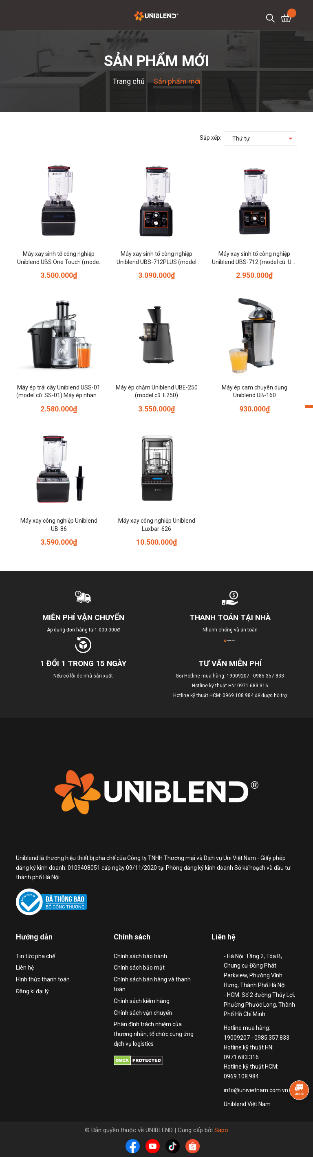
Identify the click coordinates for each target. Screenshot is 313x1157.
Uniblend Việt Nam (247, 1104)
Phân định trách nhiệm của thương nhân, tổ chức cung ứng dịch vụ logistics (154, 1034)
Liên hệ (25, 967)
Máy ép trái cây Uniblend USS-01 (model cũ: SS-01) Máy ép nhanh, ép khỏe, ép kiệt (58, 395)
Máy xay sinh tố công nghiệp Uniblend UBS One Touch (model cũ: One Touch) (58, 262)
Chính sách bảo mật (139, 967)
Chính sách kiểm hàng (142, 1001)
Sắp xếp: (210, 137)
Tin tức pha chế (35, 956)
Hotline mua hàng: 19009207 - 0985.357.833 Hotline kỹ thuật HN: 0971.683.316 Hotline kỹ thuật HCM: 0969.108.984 (228, 685)
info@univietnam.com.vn (256, 1090)
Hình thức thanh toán (43, 979)
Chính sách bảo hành (140, 956)
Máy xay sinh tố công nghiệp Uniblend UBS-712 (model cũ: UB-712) (254, 262)
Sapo (221, 1130)
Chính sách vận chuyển (143, 1013)
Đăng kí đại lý (32, 991)
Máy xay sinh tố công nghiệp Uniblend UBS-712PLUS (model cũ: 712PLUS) (156, 262)
